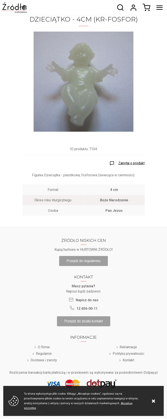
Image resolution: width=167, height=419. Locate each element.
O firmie (44, 347)
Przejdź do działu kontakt (83, 321)
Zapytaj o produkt (131, 163)
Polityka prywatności (128, 354)
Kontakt (128, 360)
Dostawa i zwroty (43, 360)
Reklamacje (128, 347)
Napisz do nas (87, 300)
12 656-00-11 (87, 308)
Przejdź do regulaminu (83, 261)
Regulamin (44, 354)
